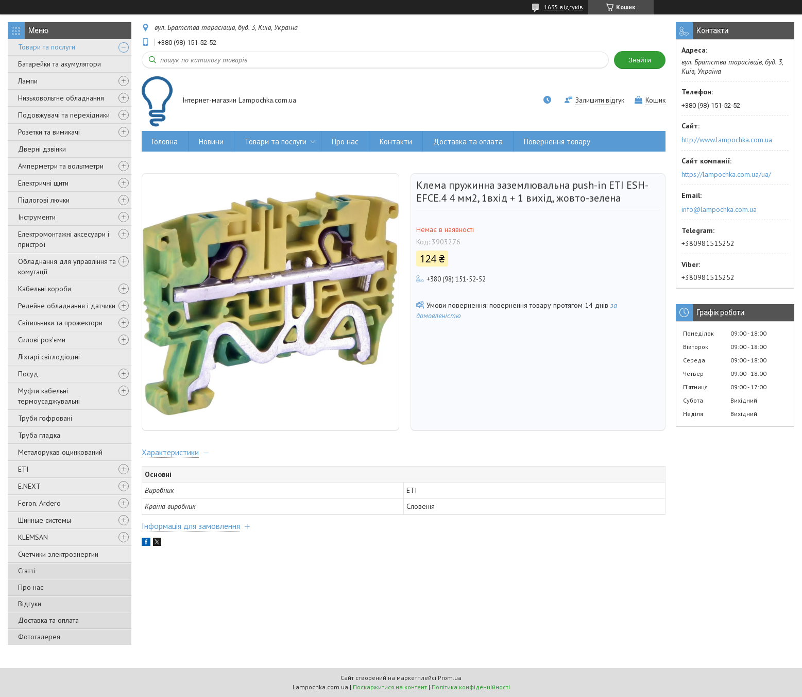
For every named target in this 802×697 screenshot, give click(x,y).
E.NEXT (29, 486)
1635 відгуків (563, 7)
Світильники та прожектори (60, 322)
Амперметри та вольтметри (61, 166)
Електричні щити (43, 183)
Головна (165, 141)
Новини (211, 141)
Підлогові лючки (44, 200)
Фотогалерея (39, 636)
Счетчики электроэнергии (58, 554)
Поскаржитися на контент (390, 687)
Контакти (396, 141)
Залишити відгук (599, 100)
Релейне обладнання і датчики (66, 305)
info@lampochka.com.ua (719, 209)
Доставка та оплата (48, 620)
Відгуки (29, 603)
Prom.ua (450, 678)
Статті (26, 570)
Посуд (28, 373)
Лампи (28, 81)
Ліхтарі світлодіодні (49, 356)
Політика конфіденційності (471, 687)
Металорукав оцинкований (60, 452)
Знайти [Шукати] (639, 60)
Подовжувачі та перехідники (64, 115)
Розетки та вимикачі (49, 132)
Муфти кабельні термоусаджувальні (49, 396)
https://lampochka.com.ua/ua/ (726, 174)
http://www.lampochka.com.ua (726, 139)
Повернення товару (557, 141)
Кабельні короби (44, 288)
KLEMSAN (33, 537)
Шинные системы (44, 520)
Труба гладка (39, 435)
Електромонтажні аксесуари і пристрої (63, 239)
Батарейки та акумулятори (59, 64)
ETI (23, 469)
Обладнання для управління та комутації (67, 266)
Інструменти (37, 217)
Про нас (30, 587)
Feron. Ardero (39, 503)
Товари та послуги (46, 47)
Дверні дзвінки (42, 149)
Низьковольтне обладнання (61, 98)
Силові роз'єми (41, 339)
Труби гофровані (45, 418)
